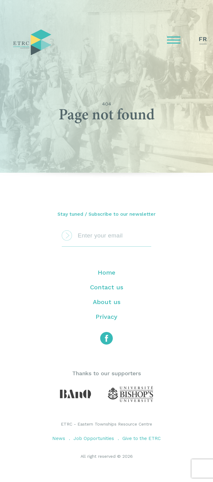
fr (203, 39)
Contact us (106, 287)
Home (106, 272)
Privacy (106, 316)
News (58, 438)
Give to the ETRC (141, 438)
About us (106, 302)
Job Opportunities (93, 438)
